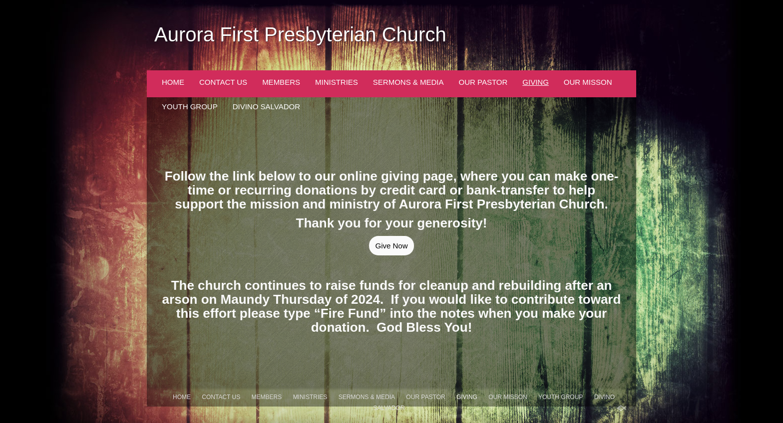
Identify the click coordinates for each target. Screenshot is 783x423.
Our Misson (588, 82)
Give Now (391, 245)
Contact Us (223, 82)
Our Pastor (483, 82)
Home (173, 82)
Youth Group (190, 106)
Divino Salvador (266, 106)
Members (281, 82)
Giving (535, 82)
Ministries (336, 82)
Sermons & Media (408, 82)
